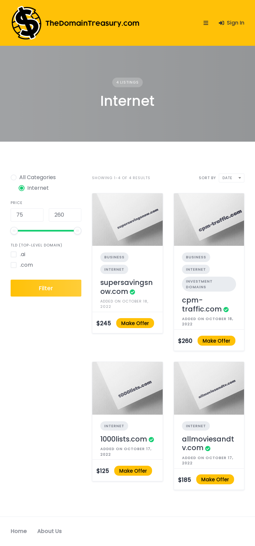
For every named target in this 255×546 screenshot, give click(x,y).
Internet (114, 269)
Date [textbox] (227, 177)
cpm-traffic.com (202, 304)
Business (114, 257)
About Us (49, 531)
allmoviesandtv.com (208, 443)
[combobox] (231, 177)
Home (19, 531)
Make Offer (135, 322)
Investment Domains (199, 284)
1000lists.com (123, 439)
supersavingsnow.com (126, 287)
